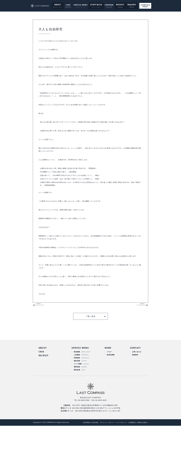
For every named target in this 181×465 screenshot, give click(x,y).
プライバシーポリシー (104, 462)
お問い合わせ (136, 389)
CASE (68, 5)
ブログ (108, 389)
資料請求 (134, 392)
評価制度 (76, 395)
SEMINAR (108, 5)
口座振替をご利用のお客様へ (137, 462)
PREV (38, 340)
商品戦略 (76, 389)
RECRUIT (119, 5)
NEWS (107, 384)
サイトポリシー (119, 462)
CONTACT (134, 384)
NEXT (142, 340)
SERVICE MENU (81, 5)
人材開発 (76, 392)
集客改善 (76, 399)
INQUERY (130, 5)
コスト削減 (77, 402)
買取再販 (76, 405)
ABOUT (58, 5)
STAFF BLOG (96, 5)
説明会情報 (110, 392)
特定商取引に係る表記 (86, 462)
